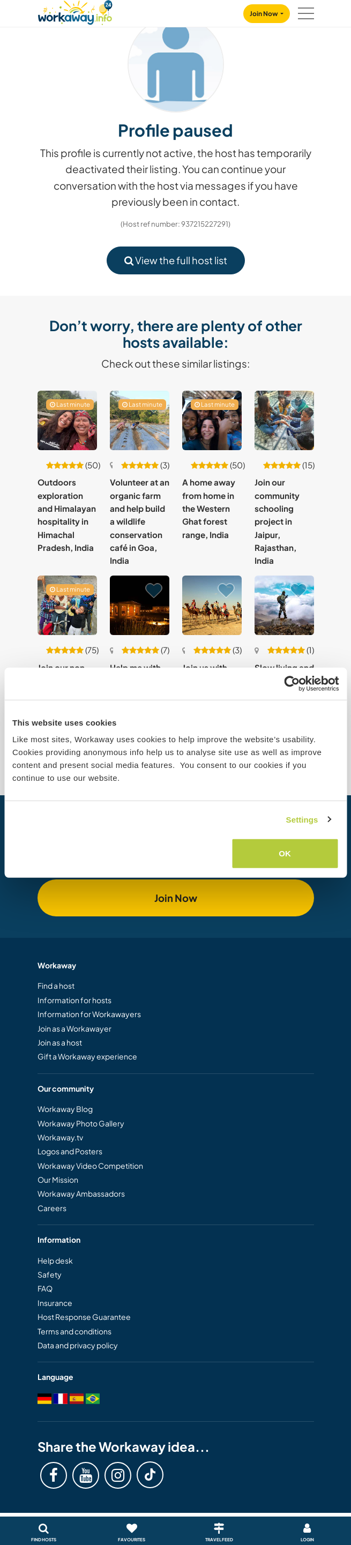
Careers (52, 1208)
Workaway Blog (65, 1109)
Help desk (55, 1260)
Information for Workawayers (89, 1014)
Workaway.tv (60, 1137)
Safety (50, 1274)
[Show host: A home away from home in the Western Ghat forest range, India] (212, 420)
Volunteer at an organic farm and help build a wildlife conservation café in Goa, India (139, 521)
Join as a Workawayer (74, 1028)
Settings (302, 819)
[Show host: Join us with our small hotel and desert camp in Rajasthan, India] (212, 605)
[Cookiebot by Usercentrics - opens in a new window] (292, 683)
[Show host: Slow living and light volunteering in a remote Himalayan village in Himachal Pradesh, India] (284, 605)
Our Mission (58, 1179)
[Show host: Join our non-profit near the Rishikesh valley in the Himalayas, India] (67, 605)
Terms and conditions (74, 1331)
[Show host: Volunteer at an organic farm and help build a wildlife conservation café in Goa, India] (139, 420)
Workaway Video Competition (90, 1165)
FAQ (45, 1288)
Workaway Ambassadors (81, 1193)
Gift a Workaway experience (87, 1056)
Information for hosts (74, 1000)
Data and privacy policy (78, 1345)
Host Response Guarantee (84, 1317)
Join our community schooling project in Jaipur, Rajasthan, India (277, 521)
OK (285, 853)
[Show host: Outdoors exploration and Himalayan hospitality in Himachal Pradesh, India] (67, 420)
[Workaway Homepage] (75, 11)
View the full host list (175, 260)
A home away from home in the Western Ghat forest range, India (208, 508)
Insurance (55, 1303)
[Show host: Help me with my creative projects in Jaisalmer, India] (139, 605)
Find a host (56, 985)
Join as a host (60, 1042)
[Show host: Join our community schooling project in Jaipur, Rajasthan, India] (284, 420)
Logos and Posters (70, 1151)
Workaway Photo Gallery (81, 1123)
